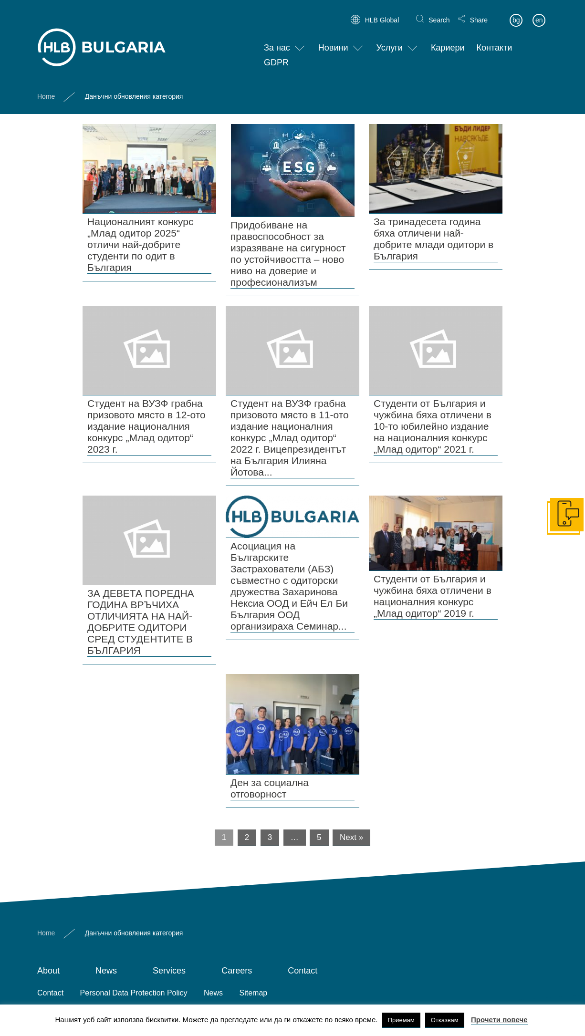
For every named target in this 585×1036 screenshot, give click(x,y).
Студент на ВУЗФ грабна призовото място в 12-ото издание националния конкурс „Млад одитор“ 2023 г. (146, 426)
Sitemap (254, 993)
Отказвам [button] (445, 1020)
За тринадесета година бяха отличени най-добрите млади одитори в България (433, 238)
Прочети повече (499, 1019)
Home (46, 89)
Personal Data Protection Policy (134, 993)
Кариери (448, 40)
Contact (302, 970)
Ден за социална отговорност (269, 788)
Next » (351, 837)
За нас (277, 40)
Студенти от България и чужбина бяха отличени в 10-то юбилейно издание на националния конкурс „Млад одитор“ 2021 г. (432, 426)
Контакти (494, 40)
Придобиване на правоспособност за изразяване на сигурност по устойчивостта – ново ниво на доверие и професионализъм (288, 253)
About (48, 970)
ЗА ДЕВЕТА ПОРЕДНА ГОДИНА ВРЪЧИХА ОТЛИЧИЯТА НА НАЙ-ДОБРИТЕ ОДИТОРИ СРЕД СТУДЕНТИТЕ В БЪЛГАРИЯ (140, 622)
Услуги (389, 40)
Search (438, 12)
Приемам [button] (401, 1020)
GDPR (276, 55)
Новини (333, 40)
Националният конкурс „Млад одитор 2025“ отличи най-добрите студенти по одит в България (140, 244)
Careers (236, 970)
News (106, 970)
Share (479, 12)
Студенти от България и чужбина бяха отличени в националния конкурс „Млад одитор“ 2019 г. (432, 596)
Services (169, 970)
